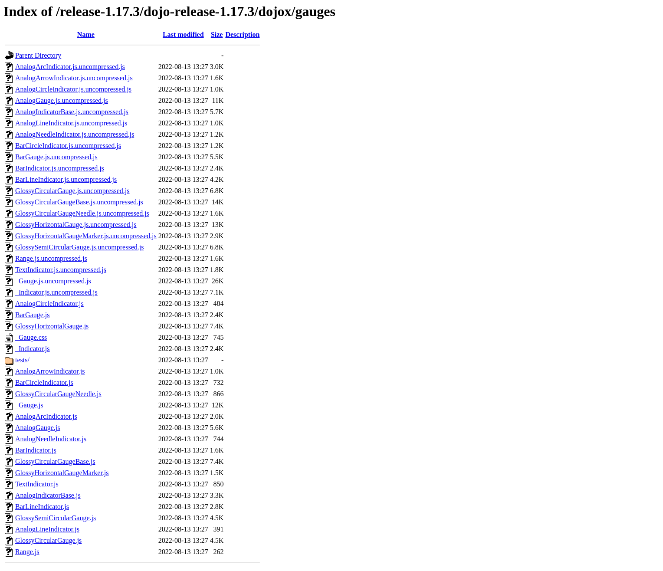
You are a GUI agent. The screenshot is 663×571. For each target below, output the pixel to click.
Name (86, 34)
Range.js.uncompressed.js (51, 258)
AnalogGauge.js (37, 427)
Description (242, 34)
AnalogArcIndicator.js (46, 416)
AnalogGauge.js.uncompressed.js (61, 100)
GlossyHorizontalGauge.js (52, 326)
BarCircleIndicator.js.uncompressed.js (68, 145)
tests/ (22, 360)
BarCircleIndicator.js (44, 382)
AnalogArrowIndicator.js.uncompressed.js (74, 78)
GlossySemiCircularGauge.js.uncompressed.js (79, 247)
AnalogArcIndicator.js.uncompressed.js (70, 66)
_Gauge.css (31, 337)
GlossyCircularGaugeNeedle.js (58, 393)
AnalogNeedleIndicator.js (50, 439)
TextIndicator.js (37, 484)
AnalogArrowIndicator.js (50, 371)
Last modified (183, 34)
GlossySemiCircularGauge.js (55, 518)
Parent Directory (38, 55)
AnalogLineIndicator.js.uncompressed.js (71, 123)
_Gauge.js (29, 405)
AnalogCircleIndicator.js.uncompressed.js (73, 89)
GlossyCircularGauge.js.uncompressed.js (72, 190)
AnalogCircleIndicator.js (49, 303)
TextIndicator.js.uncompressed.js (60, 269)
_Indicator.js (32, 348)
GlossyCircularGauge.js (48, 540)
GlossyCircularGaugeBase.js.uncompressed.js (79, 202)
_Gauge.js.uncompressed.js (53, 281)
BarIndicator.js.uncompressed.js (59, 168)
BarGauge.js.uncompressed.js (56, 157)
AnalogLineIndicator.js (47, 529)
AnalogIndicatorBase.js (48, 495)
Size (217, 34)
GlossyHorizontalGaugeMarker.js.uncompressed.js (86, 236)
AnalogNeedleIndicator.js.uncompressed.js (74, 134)
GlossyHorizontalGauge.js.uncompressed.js (76, 224)
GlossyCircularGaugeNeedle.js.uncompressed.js (82, 213)
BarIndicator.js (35, 450)
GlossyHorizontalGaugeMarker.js (62, 472)
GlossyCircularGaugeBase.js (55, 461)
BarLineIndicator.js (42, 506)
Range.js (27, 551)
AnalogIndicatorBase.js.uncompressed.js (71, 111)
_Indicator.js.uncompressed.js (56, 292)
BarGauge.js (32, 314)
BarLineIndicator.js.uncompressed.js (66, 179)
